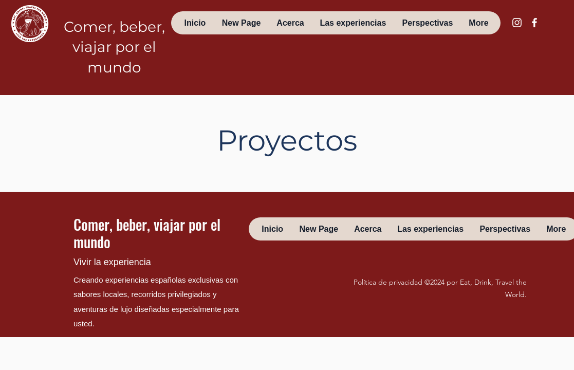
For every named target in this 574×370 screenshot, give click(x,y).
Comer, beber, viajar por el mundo (114, 47)
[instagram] (517, 22)
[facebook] (534, 22)
